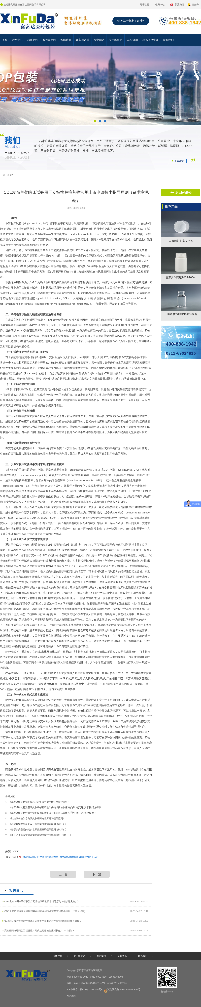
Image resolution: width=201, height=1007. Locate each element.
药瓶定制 (32, 39)
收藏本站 (160, 4)
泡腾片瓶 (65, 39)
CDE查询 (132, 39)
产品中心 (17, 39)
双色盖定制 (49, 39)
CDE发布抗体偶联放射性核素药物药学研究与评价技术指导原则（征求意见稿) (44, 911)
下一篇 (96, 874)
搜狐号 (195, 4)
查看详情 (178, 161)
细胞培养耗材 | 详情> (130, 20)
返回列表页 (183, 192)
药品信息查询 (150, 39)
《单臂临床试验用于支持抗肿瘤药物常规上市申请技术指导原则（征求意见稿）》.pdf (59, 857)
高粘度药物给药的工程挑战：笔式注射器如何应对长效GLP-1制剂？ (39, 930)
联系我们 (168, 39)
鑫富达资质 (82, 39)
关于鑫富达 (115, 39)
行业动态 (99, 39)
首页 (5, 39)
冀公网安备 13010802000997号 (123, 989)
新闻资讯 (122, 956)
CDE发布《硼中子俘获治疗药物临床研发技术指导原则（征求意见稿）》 (42, 901)
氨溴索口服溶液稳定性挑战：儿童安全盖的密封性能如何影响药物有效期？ (43, 921)
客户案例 (101, 956)
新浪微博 (179, 4)
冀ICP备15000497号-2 (91, 989)
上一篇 (63, 874)
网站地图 (144, 4)
